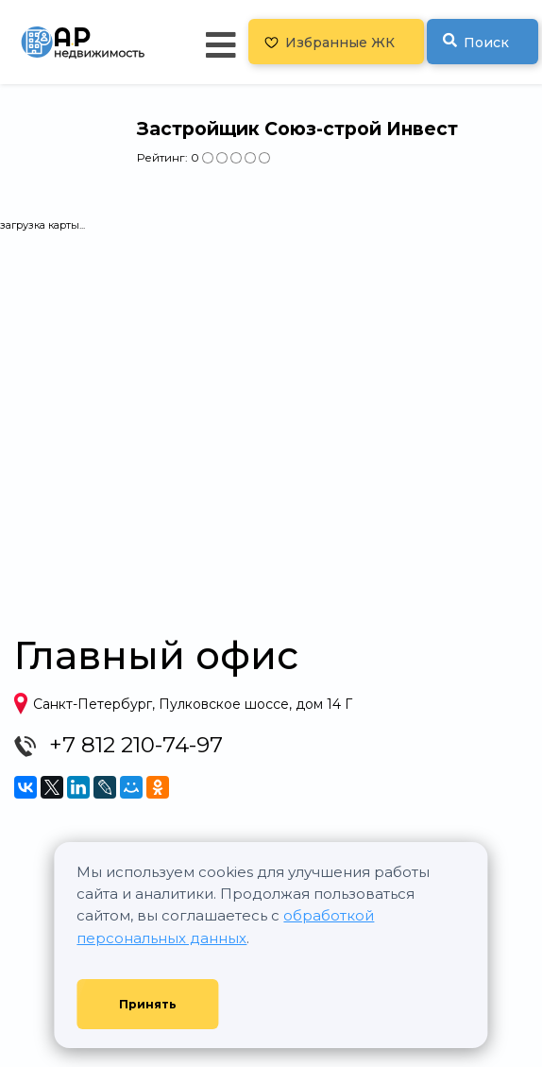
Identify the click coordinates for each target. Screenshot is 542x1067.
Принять (148, 1004)
